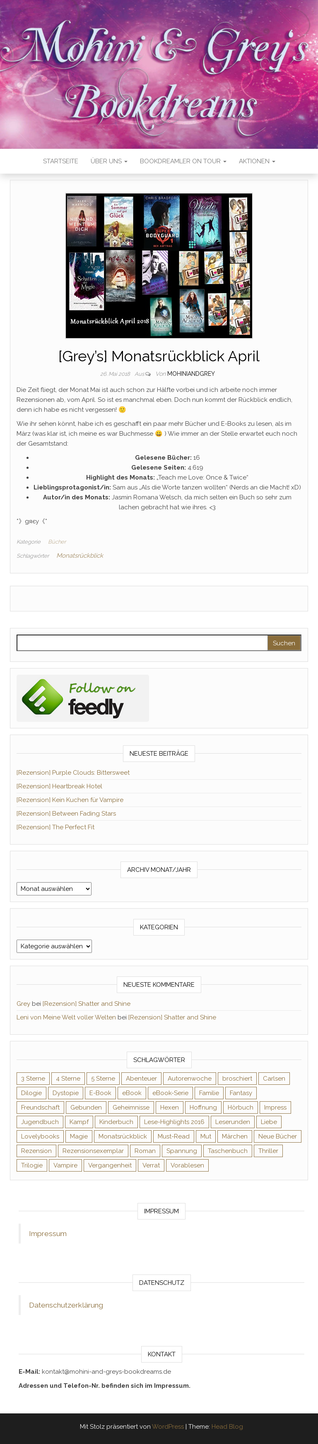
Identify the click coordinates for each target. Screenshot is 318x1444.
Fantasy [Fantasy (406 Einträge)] (241, 1093)
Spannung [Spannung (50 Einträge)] (181, 1151)
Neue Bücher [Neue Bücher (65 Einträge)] (277, 1136)
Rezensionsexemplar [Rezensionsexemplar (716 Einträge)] (93, 1151)
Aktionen (257, 161)
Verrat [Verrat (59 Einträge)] (151, 1165)
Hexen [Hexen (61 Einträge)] (169, 1107)
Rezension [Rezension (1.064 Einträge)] (36, 1151)
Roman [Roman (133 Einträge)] (145, 1151)
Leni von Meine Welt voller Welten (66, 1017)
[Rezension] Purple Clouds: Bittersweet (73, 772)
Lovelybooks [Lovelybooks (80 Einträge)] (40, 1136)
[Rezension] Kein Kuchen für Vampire (70, 800)
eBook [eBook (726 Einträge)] (132, 1093)
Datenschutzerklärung (66, 1305)
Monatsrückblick (79, 555)
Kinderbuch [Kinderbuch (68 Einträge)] (116, 1122)
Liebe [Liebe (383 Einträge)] (269, 1122)
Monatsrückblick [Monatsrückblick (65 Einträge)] (123, 1136)
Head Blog (227, 1426)
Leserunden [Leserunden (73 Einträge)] (232, 1122)
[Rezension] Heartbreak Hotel (59, 786)
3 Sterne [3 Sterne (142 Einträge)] (33, 1078)
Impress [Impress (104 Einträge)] (275, 1107)
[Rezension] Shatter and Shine (86, 1003)
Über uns (109, 161)
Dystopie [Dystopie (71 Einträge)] (66, 1093)
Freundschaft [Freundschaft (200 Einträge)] (40, 1107)
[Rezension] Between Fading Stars (66, 813)
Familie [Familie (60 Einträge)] (209, 1093)
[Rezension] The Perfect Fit (55, 827)
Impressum (48, 1233)
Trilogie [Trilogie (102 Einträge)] (32, 1165)
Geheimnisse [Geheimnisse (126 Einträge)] (131, 1107)
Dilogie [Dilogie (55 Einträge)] (31, 1093)
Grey (23, 1003)
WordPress (168, 1426)
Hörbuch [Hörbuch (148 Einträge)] (240, 1107)
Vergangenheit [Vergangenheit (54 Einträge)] (110, 1165)
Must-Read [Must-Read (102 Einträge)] (174, 1136)
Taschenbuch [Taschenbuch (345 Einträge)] (228, 1151)
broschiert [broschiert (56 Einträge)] (237, 1078)
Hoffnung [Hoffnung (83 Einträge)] (203, 1107)
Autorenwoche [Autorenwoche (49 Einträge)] (190, 1078)
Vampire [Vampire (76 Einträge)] (65, 1165)
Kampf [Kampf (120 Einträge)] (79, 1122)
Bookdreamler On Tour (183, 161)
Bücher (57, 542)
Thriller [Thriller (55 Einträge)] (268, 1151)
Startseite (60, 161)
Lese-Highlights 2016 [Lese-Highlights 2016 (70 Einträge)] (174, 1122)
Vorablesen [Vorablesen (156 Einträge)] (187, 1165)
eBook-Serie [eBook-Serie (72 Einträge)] (170, 1093)
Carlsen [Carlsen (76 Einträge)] (274, 1078)
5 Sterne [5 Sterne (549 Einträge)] (103, 1078)
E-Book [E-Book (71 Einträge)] (100, 1093)
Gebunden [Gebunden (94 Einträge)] (86, 1107)
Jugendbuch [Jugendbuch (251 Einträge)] (40, 1122)
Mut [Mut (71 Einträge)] (205, 1136)
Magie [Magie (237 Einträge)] (79, 1136)
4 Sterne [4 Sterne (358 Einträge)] (68, 1078)
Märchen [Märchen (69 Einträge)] (235, 1136)
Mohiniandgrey (191, 373)
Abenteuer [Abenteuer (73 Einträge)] (141, 1078)
